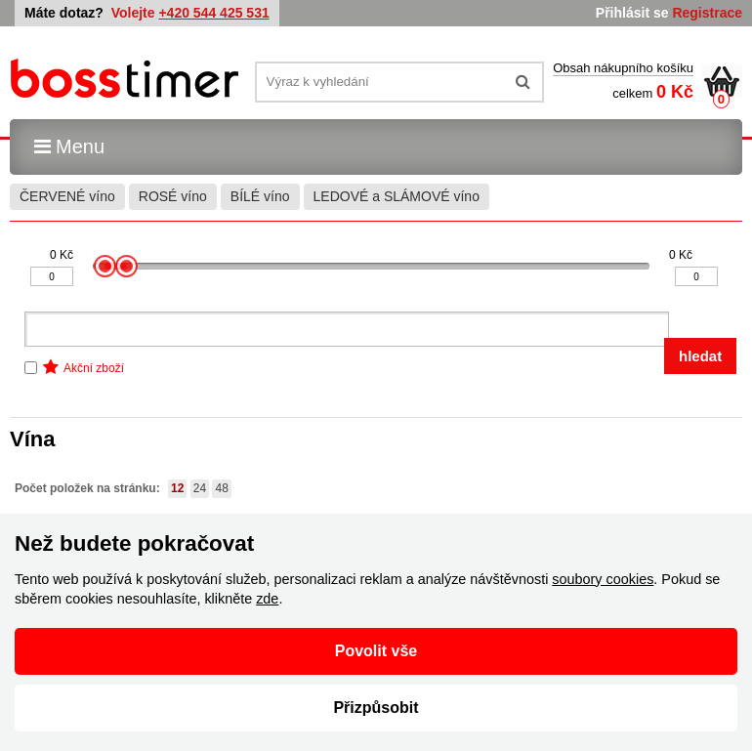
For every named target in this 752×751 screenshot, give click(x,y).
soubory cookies (602, 579)
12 (177, 488)
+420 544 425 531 (213, 13)
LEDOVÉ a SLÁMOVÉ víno (396, 196)
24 (199, 488)
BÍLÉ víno (260, 196)
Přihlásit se (632, 13)
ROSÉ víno (173, 196)
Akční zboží (93, 368)
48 (221, 488)
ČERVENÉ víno (67, 196)
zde (267, 598)
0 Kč (61, 255)
